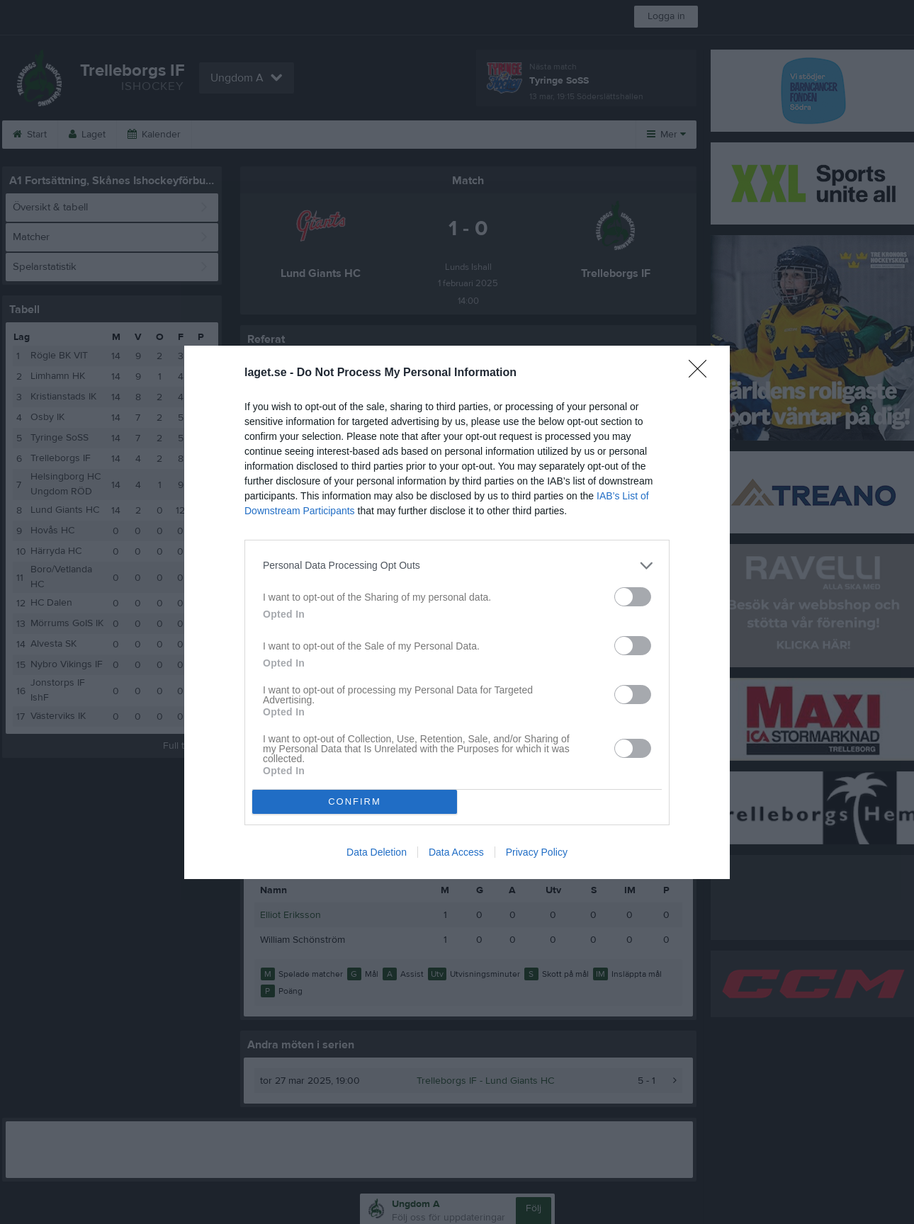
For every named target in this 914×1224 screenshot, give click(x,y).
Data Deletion (376, 852)
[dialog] (457, 612)
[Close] (702, 373)
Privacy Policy (537, 852)
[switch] (632, 596)
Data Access (456, 852)
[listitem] (457, 565)
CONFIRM (354, 801)
